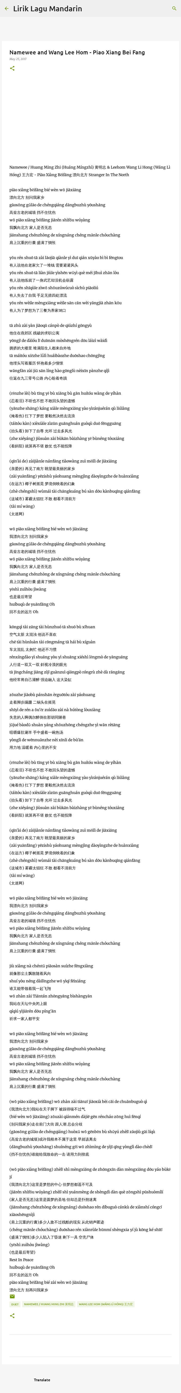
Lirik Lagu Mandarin (47, 8)
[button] (12, 68)
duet (15, 1304)
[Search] (89, 8)
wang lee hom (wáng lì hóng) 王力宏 (106, 1304)
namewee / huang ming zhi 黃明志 (49, 1304)
